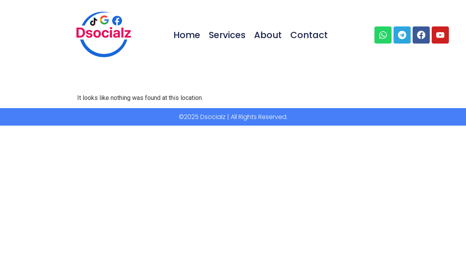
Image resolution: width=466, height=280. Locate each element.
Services (227, 35)
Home (186, 35)
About (268, 35)
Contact (309, 35)
